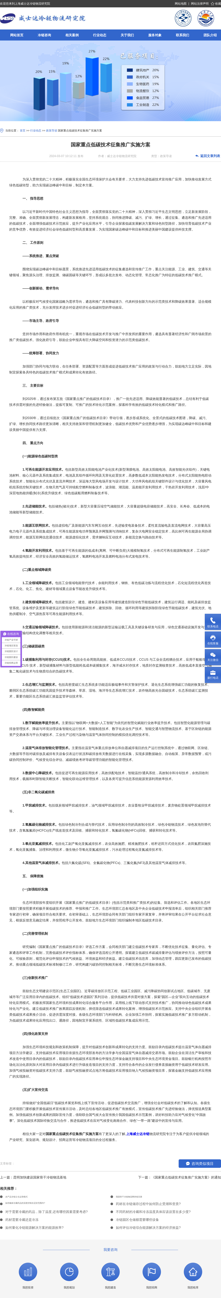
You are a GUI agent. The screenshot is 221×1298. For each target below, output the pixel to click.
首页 (22, 130)
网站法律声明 (200, 3)
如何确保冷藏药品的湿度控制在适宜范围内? (37, 1205)
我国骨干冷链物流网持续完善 (137, 1197)
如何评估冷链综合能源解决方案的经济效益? (148, 1229)
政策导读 (51, 130)
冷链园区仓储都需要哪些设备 (137, 1221)
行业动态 (35, 130)
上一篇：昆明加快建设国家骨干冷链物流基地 (33, 1177)
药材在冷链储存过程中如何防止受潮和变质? (148, 1205)
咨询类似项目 (200, 1164)
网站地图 (181, 3)
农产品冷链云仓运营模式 (23, 1197)
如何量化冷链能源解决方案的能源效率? (34, 1229)
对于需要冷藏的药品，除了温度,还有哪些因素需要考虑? (46, 1213)
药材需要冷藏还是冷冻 (21, 1221)
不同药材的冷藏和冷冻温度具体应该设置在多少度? (153, 1213)
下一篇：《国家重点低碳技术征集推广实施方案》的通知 (179, 1177)
